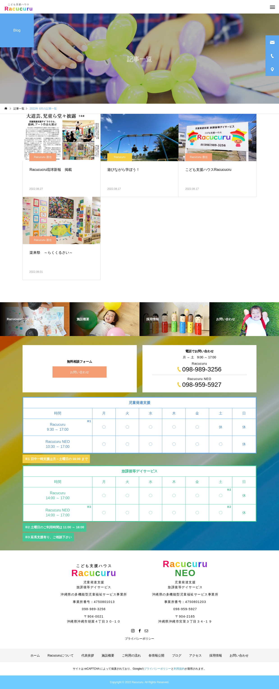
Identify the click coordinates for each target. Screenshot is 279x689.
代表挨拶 (87, 655)
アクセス (195, 655)
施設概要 (108, 655)
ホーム (35, 655)
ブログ (176, 655)
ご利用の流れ (131, 655)
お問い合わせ (79, 372)
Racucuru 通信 (43, 157)
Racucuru (119, 157)
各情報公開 (156, 655)
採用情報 (215, 655)
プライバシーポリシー (139, 638)
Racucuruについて (61, 655)
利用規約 (179, 668)
